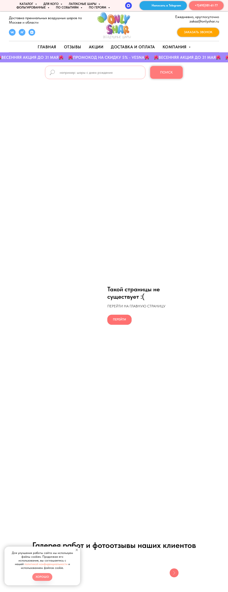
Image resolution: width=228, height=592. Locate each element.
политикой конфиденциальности (45, 564)
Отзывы (72, 47)
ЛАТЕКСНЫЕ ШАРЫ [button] (83, 4)
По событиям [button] (67, 7)
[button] (198, 32)
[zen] (31, 34)
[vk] (12, 34)
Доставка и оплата (133, 47)
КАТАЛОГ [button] (27, 4)
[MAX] (128, 5)
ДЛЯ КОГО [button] (51, 4)
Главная (47, 47)
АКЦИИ (96, 47)
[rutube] (22, 34)
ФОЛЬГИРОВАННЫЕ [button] (31, 7)
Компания (175, 47)
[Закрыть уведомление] (77, 550)
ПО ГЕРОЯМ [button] (98, 7)
